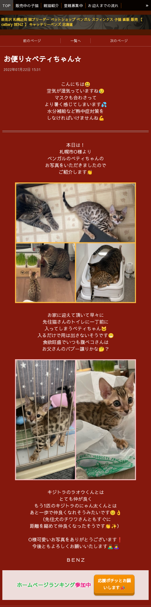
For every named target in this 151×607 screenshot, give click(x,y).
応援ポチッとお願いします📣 (114, 584)
